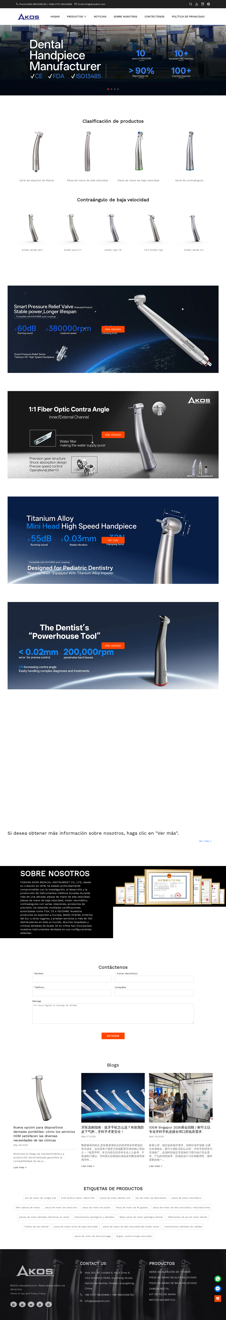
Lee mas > (20, 1167)
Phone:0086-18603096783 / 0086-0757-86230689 (45, 4)
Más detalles (113, 329)
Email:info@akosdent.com (91, 4)
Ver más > (205, 841)
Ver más (113, 540)
